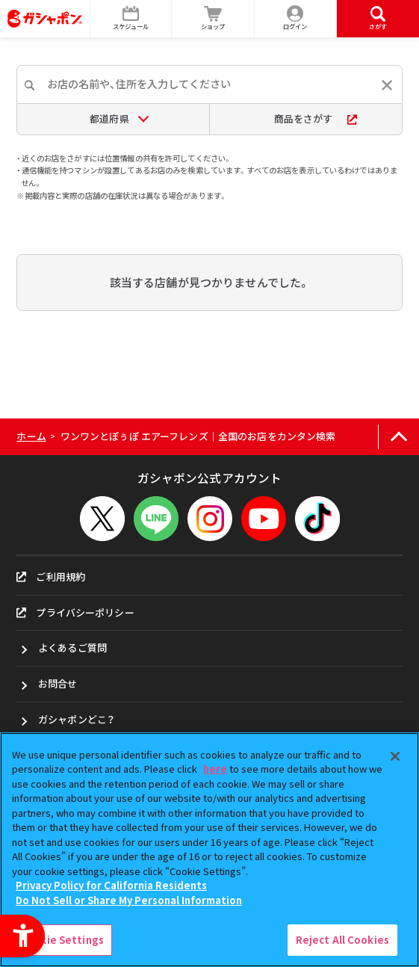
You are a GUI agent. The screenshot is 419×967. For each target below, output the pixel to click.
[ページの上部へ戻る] (398, 436)
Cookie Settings (62, 940)
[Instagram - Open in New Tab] (209, 518)
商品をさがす (315, 118)
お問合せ (58, 683)
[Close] (395, 756)
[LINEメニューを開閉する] (156, 518)
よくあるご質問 (72, 647)
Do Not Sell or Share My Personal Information (129, 900)
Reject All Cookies (342, 940)
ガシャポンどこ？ (76, 719)
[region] (209, 849)
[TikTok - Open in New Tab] (317, 518)
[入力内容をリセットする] (387, 85)
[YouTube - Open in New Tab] (263, 518)
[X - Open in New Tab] (102, 518)
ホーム (31, 436)
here (215, 768)
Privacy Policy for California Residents (111, 885)
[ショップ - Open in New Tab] (213, 18)
